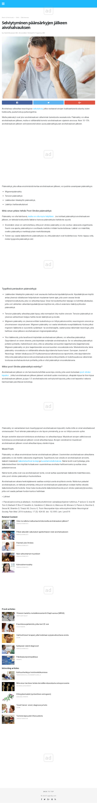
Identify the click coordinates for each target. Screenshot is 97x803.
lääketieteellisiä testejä (28, 461)
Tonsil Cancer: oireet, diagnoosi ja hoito (31, 705)
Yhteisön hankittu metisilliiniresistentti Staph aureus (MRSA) (40, 613)
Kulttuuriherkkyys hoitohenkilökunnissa (31, 672)
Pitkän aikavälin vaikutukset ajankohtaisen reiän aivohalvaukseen (42, 532)
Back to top (48, 791)
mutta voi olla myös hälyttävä (40, 216)
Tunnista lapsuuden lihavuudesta (29, 716)
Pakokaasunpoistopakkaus (27, 657)
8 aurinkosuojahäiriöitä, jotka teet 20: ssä (32, 624)
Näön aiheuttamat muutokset (28, 554)
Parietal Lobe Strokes (24, 543)
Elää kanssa (25, 17)
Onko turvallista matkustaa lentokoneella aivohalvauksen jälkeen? (42, 521)
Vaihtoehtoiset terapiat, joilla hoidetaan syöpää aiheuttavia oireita (42, 635)
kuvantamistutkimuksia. (51, 461)
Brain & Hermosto (8, 17)
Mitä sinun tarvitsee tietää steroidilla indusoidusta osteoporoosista (42, 683)
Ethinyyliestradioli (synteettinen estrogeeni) (33, 694)
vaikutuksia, (38, 108)
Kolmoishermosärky (24, 565)
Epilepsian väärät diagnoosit (27, 646)
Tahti (17, 17)
